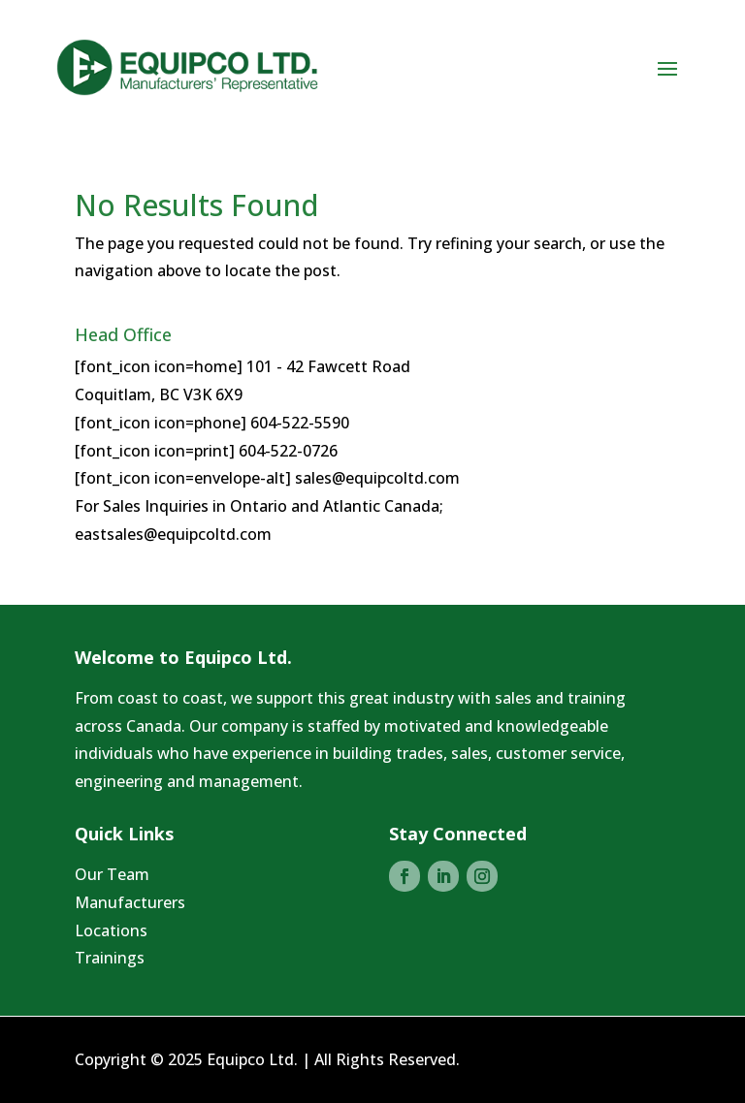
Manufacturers (130, 902)
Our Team (112, 874)
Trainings (110, 957)
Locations (111, 930)
